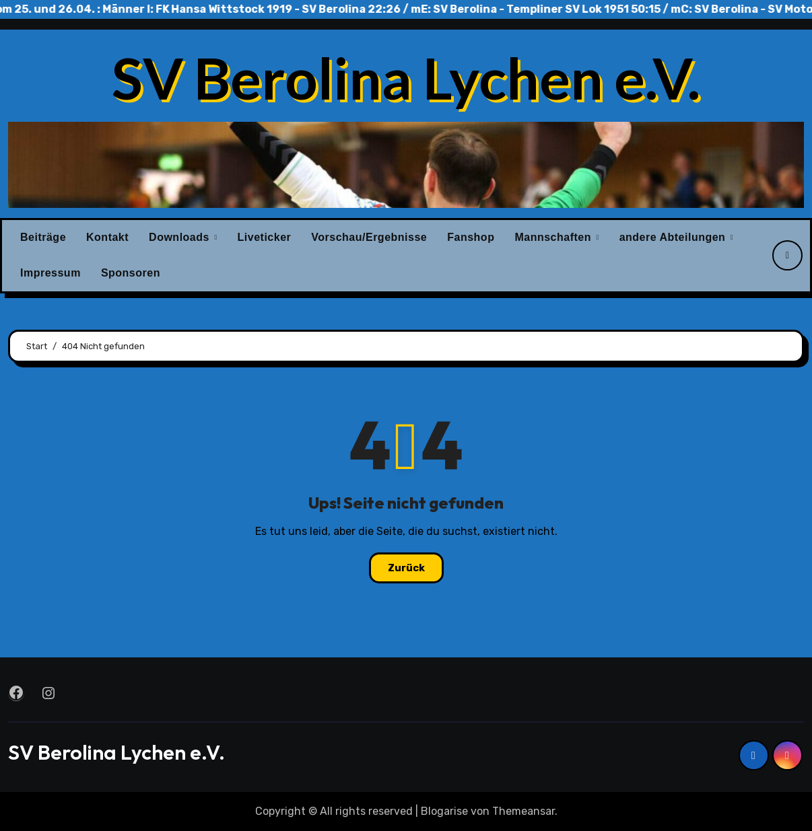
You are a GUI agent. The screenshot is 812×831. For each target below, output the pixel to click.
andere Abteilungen (674, 237)
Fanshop (470, 237)
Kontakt (107, 237)
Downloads (181, 237)
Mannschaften (554, 237)
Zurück (406, 568)
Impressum (50, 273)
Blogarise (444, 811)
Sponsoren (130, 273)
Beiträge (43, 237)
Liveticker (265, 237)
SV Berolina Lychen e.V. (406, 77)
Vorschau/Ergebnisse (369, 237)
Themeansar (523, 811)
